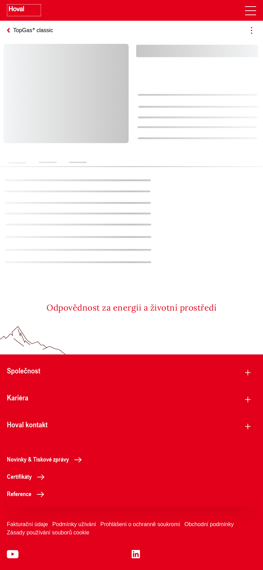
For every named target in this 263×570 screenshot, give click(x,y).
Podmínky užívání (74, 524)
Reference (27, 493)
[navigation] (250, 10)
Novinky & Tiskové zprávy (46, 459)
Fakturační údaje (27, 524)
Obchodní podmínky (209, 524)
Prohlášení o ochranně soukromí (140, 524)
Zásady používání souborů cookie (48, 532)
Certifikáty (27, 476)
